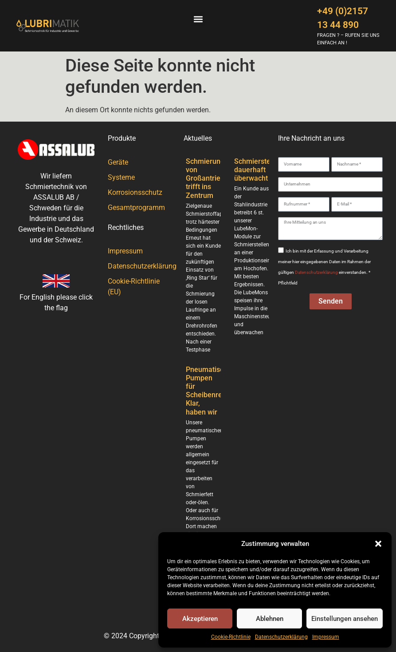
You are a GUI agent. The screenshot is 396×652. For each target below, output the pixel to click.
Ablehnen (269, 619)
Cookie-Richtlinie (231, 637)
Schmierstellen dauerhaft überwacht (258, 169)
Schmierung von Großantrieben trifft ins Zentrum (209, 178)
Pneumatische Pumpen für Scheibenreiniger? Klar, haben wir (215, 390)
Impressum (325, 637)
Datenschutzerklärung (281, 637)
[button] (378, 543)
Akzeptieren (200, 619)
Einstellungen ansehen (344, 619)
